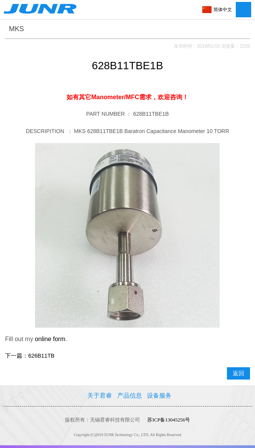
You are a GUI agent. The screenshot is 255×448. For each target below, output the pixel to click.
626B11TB (41, 356)
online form (50, 339)
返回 (238, 373)
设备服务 (159, 395)
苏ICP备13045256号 (168, 420)
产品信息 (129, 395)
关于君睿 (99, 395)
